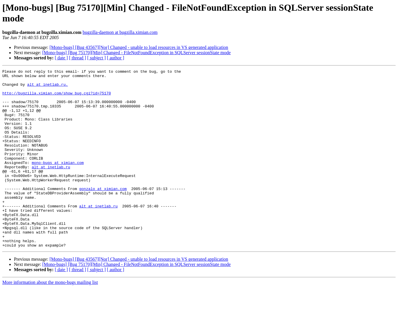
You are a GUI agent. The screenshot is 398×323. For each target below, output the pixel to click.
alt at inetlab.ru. (47, 87)
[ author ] (115, 57)
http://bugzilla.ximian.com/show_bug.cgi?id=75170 (56, 98)
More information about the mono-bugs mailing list (50, 317)
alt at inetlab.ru (51, 186)
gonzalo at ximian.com (103, 213)
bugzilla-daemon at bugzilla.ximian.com (120, 32)
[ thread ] (77, 57)
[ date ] (61, 57)
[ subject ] (96, 57)
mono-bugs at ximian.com (57, 181)
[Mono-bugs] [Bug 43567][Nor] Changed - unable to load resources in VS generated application (139, 47)
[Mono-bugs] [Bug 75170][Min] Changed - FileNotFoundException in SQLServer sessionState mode (136, 52)
